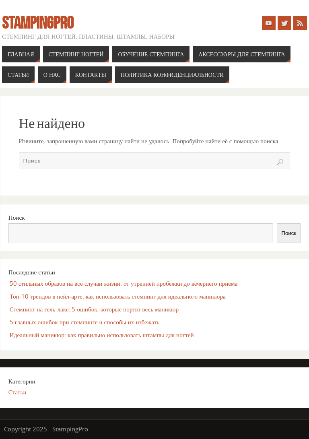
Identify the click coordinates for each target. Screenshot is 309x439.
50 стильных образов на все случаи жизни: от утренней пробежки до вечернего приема (124, 283)
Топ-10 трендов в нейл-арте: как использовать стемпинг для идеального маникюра (118, 296)
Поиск (16, 217)
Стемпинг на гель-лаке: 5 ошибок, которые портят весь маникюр (94, 309)
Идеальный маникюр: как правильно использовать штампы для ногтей (102, 335)
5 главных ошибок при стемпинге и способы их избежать (84, 322)
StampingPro (38, 22)
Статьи (17, 392)
